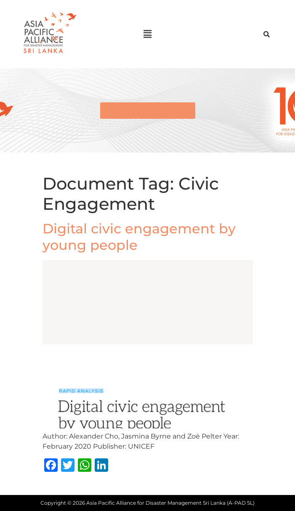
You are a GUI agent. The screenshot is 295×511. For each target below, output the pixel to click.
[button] (147, 34)
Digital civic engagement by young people (139, 236)
